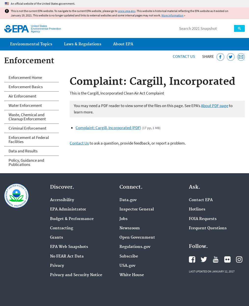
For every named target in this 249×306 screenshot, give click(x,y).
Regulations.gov (134, 247)
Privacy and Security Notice (76, 275)
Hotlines (197, 209)
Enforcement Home (25, 77)
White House (131, 275)
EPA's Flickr (227, 259)
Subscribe (128, 256)
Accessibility (62, 200)
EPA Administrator (68, 209)
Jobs (123, 219)
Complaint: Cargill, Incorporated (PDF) (108, 127)
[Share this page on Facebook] (220, 57)
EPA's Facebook (192, 259)
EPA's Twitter (204, 259)
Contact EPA (201, 200)
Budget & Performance (72, 219)
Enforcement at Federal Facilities (29, 139)
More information (172, 15)
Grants (56, 237)
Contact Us (184, 56)
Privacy (57, 266)
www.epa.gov (126, 11)
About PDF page (214, 105)
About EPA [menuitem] (123, 44)
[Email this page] (241, 57)
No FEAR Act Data (67, 256)
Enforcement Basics (26, 86)
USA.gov (127, 266)
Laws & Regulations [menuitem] (82, 44)
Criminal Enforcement (27, 128)
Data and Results (23, 151)
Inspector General (136, 209)
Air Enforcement (22, 96)
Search (239, 28)
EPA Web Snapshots (69, 247)
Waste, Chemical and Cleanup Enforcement (27, 117)
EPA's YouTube (215, 259)
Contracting (61, 228)
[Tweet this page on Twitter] (231, 57)
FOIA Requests (203, 219)
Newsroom (129, 228)
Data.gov (128, 200)
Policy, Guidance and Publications (26, 162)
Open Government (137, 237)
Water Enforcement (25, 105)
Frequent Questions (208, 228)
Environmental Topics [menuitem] (31, 44)
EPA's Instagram (239, 259)
